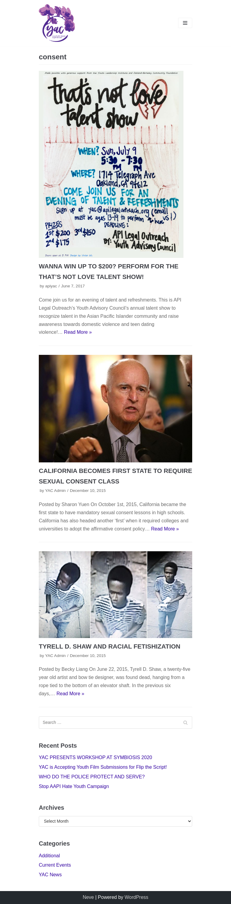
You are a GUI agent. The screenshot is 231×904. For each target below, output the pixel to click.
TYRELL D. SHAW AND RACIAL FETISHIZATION (109, 646)
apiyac (51, 286)
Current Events (55, 865)
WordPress (136, 897)
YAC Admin (55, 490)
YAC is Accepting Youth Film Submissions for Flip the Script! (103, 767)
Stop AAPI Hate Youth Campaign (74, 786)
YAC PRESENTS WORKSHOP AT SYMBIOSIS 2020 (95, 757)
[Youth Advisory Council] (57, 23)
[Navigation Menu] (185, 23)
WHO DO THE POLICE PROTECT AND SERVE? (92, 776)
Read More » (78, 332)
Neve (88, 897)
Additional (49, 855)
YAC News (50, 874)
